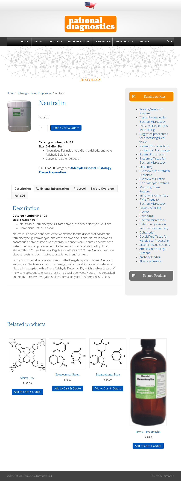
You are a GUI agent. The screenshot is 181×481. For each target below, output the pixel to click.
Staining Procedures (152, 154)
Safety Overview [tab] (103, 188)
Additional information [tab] (52, 188)
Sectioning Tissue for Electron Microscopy (152, 160)
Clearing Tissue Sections (154, 245)
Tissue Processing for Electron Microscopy (153, 119)
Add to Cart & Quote (66, 128)
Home (10, 93)
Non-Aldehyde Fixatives (154, 183)
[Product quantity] (43, 128)
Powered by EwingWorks (162, 475)
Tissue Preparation (41, 93)
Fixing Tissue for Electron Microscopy (152, 202)
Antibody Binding (149, 257)
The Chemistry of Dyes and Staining (153, 128)
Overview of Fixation (152, 179)
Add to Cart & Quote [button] (27, 392)
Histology (22, 93)
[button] (151, 96)
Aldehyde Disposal (83, 168)
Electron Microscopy (152, 220)
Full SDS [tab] (19, 196)
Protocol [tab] (80, 188)
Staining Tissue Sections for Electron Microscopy (154, 148)
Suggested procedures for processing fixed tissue (153, 138)
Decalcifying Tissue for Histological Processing (154, 239)
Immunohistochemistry (153, 195)
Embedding (146, 216)
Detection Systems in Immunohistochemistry (153, 226)
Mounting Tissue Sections (149, 189)
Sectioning (145, 167)
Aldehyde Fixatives (150, 261)
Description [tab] (22, 188)
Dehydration (147, 232)
